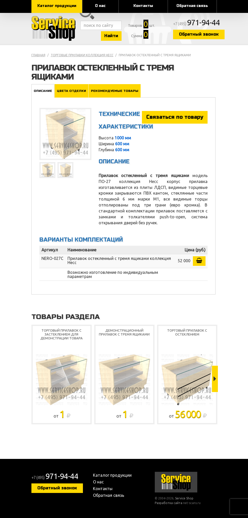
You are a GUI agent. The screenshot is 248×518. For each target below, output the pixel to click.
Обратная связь (192, 6)
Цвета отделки (71, 91)
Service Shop (54, 28)
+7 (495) (196, 23)
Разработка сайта (168, 503)
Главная (38, 55)
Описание (43, 91)
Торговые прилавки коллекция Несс (82, 55)
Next (215, 378)
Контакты (143, 6)
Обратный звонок (199, 34)
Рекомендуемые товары (114, 91)
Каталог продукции (56, 6)
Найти (111, 35)
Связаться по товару (174, 117)
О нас (100, 6)
